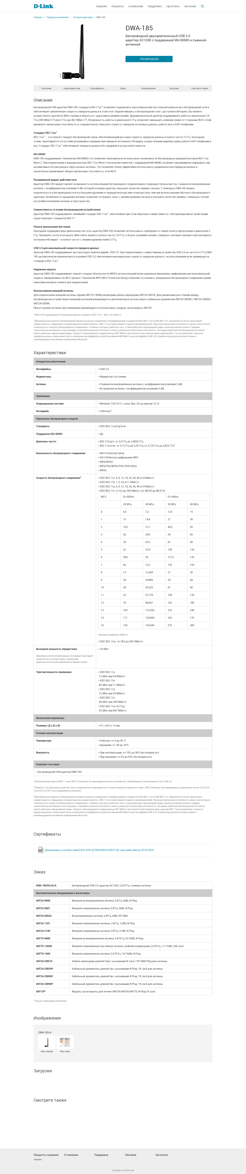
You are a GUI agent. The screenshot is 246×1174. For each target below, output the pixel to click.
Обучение (190, 6)
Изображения (148, 88)
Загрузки (174, 88)
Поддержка (155, 6)
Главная (38, 17)
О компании (135, 6)
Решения (101, 6)
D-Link (131, 1170)
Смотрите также (199, 88)
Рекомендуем (149, 59)
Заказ (123, 88)
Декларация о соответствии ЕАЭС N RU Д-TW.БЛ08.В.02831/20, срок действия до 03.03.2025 (99, 850)
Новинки (38, 1159)
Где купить (173, 6)
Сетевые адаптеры (83, 17)
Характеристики (71, 88)
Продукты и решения (57, 17)
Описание (46, 88)
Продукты (117, 6)
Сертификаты (97, 88)
